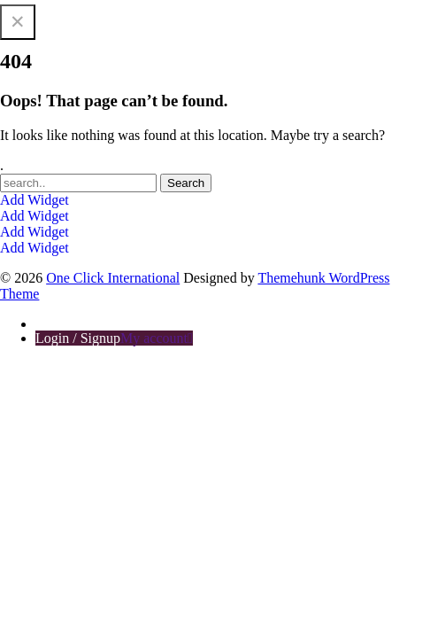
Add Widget (34, 199)
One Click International (67, 7)
